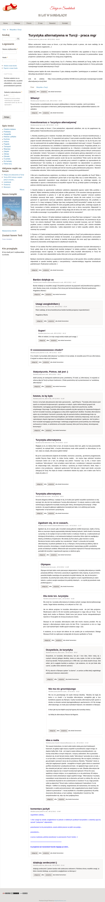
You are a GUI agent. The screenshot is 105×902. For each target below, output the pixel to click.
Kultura (6, 141)
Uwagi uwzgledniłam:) (48, 304)
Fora (4, 30)
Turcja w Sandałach (62, 7)
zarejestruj (44, 91)
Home (5, 23)
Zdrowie (7, 156)
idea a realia (52, 740)
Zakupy (6, 154)
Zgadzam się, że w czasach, (53, 523)
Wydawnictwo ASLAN (9, 231)
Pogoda (6, 144)
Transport (7, 146)
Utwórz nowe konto (10, 66)
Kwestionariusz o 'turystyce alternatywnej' (54, 122)
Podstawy (7, 132)
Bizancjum (7, 187)
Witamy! (35, 98)
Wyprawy (7, 149)
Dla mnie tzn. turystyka (55, 596)
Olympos (46, 564)
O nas (40, 23)
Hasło (5, 57)
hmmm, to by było (43, 396)
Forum (29, 23)
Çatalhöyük (7, 182)
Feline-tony (8, 164)
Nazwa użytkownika (10, 49)
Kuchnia (7, 139)
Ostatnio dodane (10, 129)
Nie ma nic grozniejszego (62, 689)
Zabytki (6, 151)
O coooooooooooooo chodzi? (47, 350)
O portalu (7, 159)
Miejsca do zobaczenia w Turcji (14, 175)
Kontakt (65, 23)
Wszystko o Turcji (15, 30)
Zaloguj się (32, 91)
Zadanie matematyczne (13, 92)
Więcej (22, 190)
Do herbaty (8, 161)
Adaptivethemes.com (60, 900)
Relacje (17, 23)
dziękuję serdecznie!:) (45, 862)
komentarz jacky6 (40, 809)
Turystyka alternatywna (48, 440)
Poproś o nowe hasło (11, 68)
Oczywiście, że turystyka (59, 650)
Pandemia (7, 185)
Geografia (7, 134)
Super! (41, 330)
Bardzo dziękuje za (43, 279)
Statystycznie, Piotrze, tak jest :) (50, 371)
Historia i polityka (10, 137)
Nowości (52, 23)
